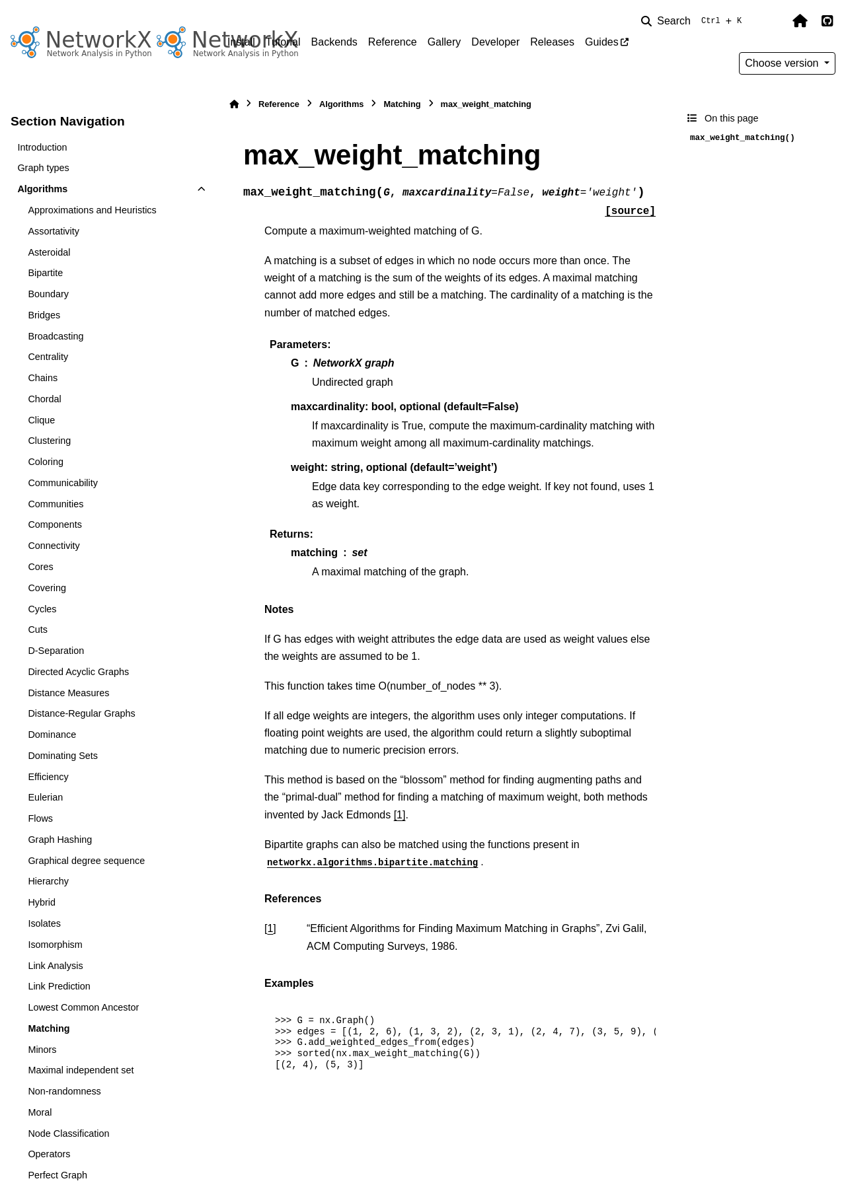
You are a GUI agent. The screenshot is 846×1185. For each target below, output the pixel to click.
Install (241, 42)
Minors (42, 1049)
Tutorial (283, 42)
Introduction (42, 147)
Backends (334, 42)
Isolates (44, 923)
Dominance (52, 734)
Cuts (38, 629)
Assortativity (53, 231)
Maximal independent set (81, 1070)
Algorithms (42, 189)
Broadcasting (55, 336)
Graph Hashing (60, 839)
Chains (43, 378)
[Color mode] (772, 21)
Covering (47, 588)
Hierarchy (48, 881)
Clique (41, 420)
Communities (55, 504)
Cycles (42, 609)
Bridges (44, 315)
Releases (552, 42)
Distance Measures (68, 693)
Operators (49, 1154)
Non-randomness (64, 1091)
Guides (602, 42)
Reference (392, 42)
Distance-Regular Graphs (81, 713)
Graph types (43, 167)
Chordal (44, 399)
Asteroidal (49, 252)
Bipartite (45, 273)
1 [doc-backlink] (270, 928)
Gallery (444, 42)
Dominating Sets (63, 755)
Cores (40, 566)
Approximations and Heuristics (92, 210)
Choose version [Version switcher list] (783, 63)
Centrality (48, 356)
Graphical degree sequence (86, 860)
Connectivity (53, 545)
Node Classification (68, 1133)
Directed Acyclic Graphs (78, 671)
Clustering (49, 440)
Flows (40, 818)
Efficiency (48, 777)
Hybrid (42, 902)
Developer (495, 42)
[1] (400, 814)
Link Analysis (55, 965)
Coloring (45, 461)
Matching (48, 1028)
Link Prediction (59, 986)
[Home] (234, 104)
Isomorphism (55, 944)
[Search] (694, 21)
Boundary (48, 294)
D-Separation (56, 650)
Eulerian (45, 797)
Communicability (63, 483)
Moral (40, 1112)
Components (55, 524)
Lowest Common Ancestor (83, 1007)
